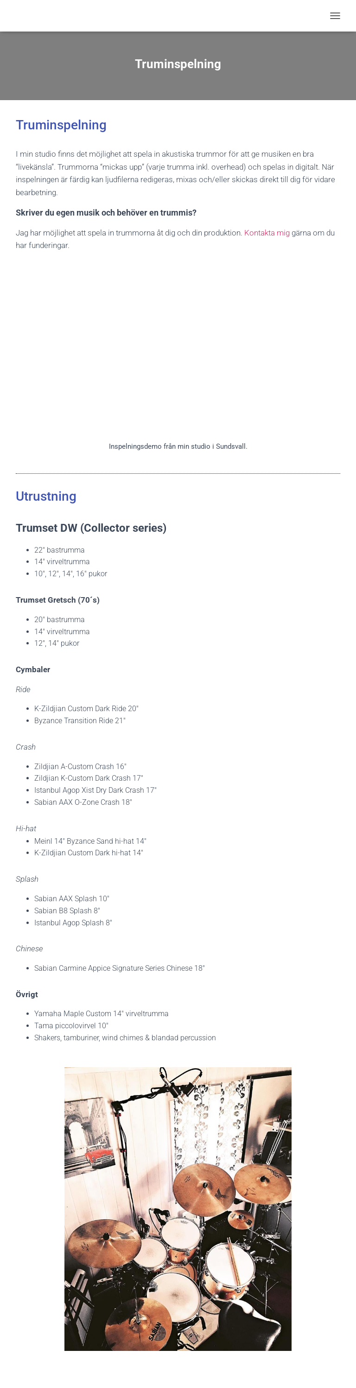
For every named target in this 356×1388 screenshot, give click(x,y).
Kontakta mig (267, 232)
